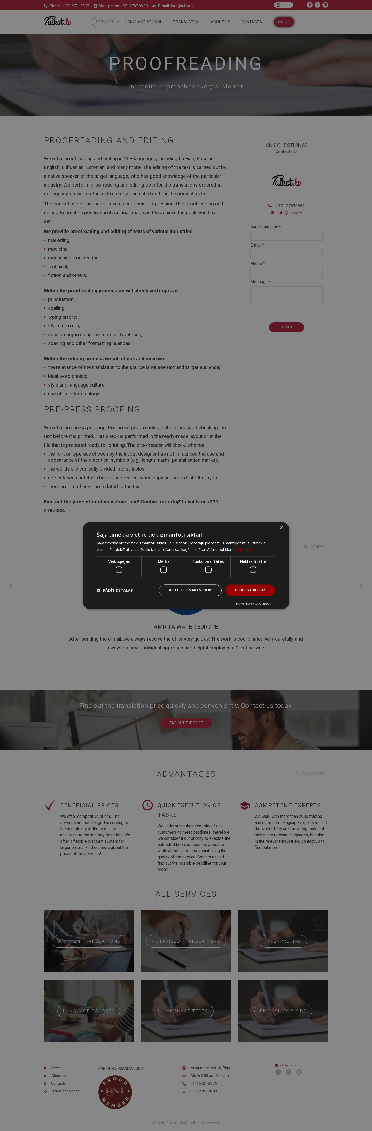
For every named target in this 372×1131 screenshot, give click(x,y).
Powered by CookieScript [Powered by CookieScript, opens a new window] (255, 603)
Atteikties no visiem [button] (190, 590)
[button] (115, 590)
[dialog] (186, 565)
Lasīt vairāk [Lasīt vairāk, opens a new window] (243, 549)
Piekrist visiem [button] (250, 590)
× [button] (281, 528)
